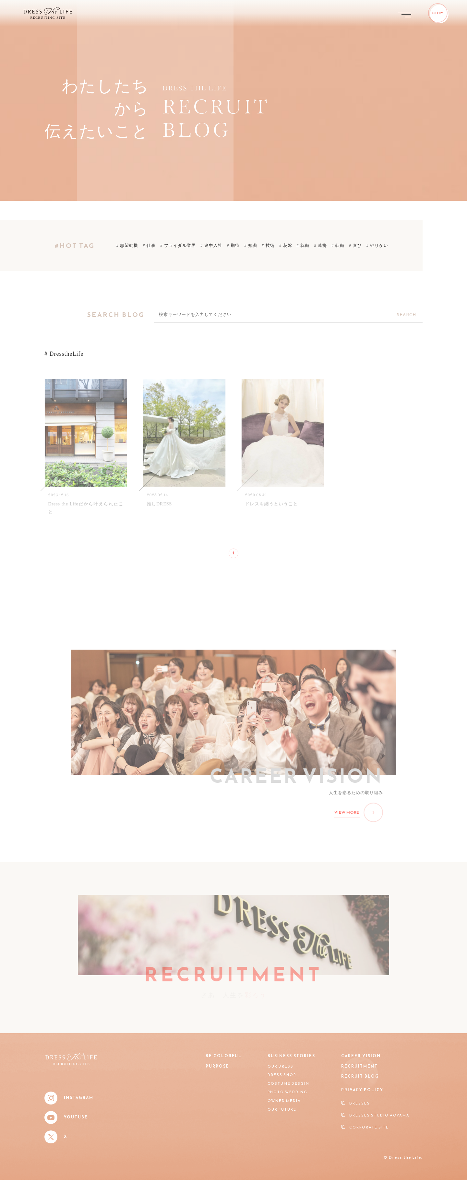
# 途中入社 (211, 245)
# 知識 (250, 245)
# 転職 (337, 245)
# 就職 (303, 245)
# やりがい (377, 245)
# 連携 (320, 245)
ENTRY (438, 13)
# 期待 (233, 245)
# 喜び (355, 245)
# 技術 (268, 245)
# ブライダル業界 (178, 245)
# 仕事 (149, 245)
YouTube (66, 1117)
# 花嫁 (285, 245)
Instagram (68, 1098)
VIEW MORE (357, 811)
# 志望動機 (127, 245)
